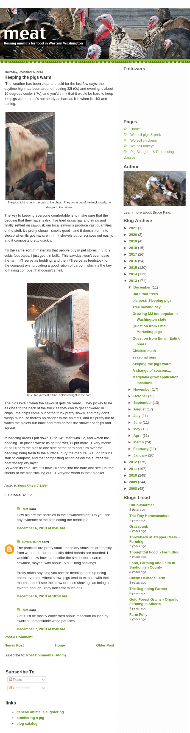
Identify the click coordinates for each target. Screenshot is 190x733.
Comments (19, 688)
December (142, 287)
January (140, 455)
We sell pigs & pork (145, 135)
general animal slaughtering (40, 712)
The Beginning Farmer (148, 589)
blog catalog (27, 723)
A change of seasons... (151, 370)
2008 (133, 488)
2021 (133, 228)
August (140, 409)
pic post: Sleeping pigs (151, 300)
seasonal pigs (144, 357)
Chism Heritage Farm (147, 578)
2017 (133, 254)
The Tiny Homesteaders (149, 516)
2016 (133, 261)
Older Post (105, 645)
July (137, 416)
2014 (133, 274)
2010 (133, 475)
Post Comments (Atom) (46, 655)
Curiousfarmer (141, 505)
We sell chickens (143, 140)
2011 (133, 469)
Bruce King (31, 542)
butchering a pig (30, 718)
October (140, 396)
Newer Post (14, 645)
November (142, 389)
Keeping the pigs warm (151, 364)
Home (60, 645)
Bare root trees (145, 294)
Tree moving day (146, 307)
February (141, 449)
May (137, 429)
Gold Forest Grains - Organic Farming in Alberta (153, 601)
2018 (133, 248)
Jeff (25, 509)
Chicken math (144, 351)
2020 (133, 235)
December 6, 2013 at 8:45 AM (41, 528)
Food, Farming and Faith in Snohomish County (152, 565)
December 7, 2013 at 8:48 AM (41, 629)
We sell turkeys (142, 146)
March (139, 442)
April (137, 435)
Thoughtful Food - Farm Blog (154, 552)
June (138, 422)
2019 (133, 241)
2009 (133, 482)
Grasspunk (138, 526)
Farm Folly (138, 614)
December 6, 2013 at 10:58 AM (42, 596)
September (143, 403)
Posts (15, 680)
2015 (133, 267)
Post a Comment (18, 637)
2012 (133, 462)
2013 (133, 281)
